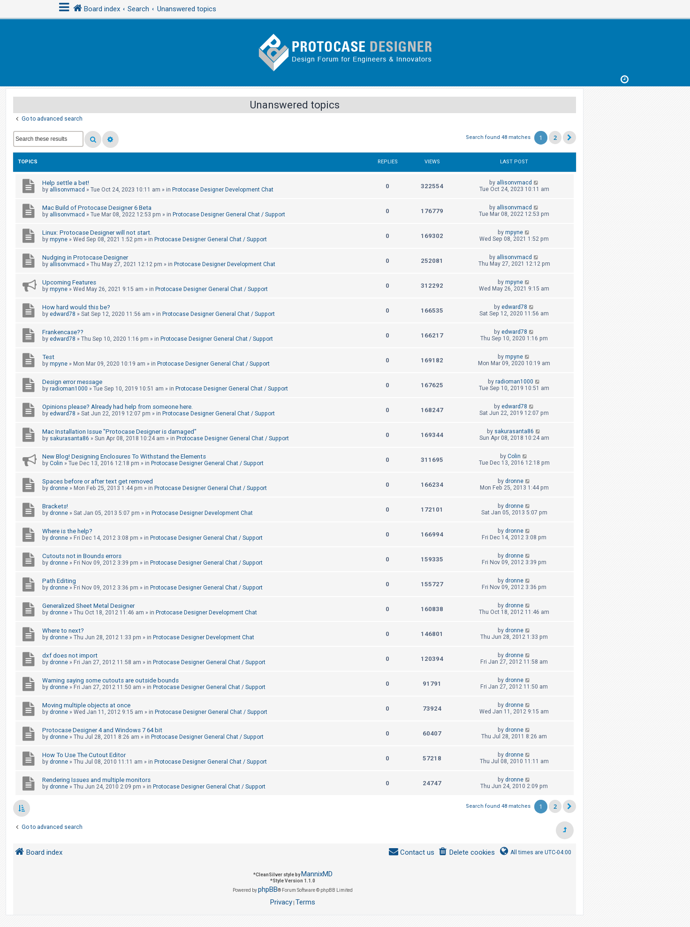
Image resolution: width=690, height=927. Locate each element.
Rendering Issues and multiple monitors (96, 779)
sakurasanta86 (69, 438)
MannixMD (317, 874)
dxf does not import (70, 655)
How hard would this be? (76, 307)
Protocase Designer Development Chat (222, 189)
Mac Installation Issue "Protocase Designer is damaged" (119, 431)
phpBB (268, 889)
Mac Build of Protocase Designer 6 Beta (97, 207)
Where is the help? (67, 531)
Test (48, 356)
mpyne (59, 239)
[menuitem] (466, 852)
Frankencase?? (62, 332)
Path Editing (59, 580)
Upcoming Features (69, 282)
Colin (56, 463)
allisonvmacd (67, 189)
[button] (569, 137)
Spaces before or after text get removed (97, 481)
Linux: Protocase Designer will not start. (97, 232)
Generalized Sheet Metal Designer (88, 605)
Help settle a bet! (65, 182)
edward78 (63, 314)
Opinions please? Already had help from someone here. (117, 406)
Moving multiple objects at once (86, 705)
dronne (59, 488)
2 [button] (555, 137)
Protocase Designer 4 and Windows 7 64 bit (102, 730)
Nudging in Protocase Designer (85, 257)
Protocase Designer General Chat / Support (229, 214)
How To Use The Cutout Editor (84, 754)
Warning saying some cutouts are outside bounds (110, 680)
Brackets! (55, 506)
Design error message (72, 381)
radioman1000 (69, 388)
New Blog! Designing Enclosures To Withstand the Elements (124, 456)
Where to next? (63, 630)
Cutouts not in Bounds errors (81, 555)
